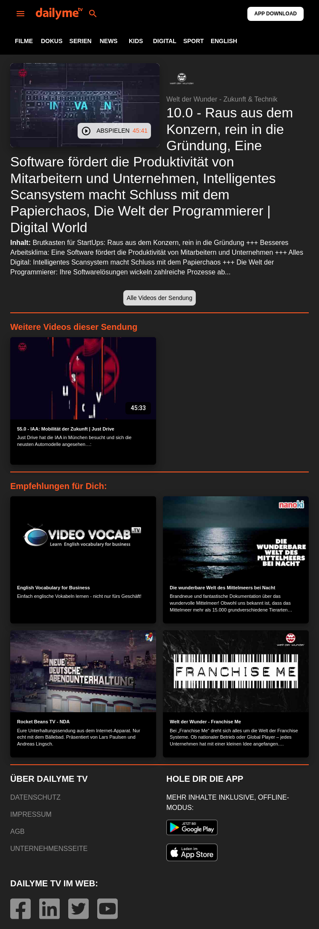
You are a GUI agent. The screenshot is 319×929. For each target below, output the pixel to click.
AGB (17, 831)
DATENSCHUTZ (35, 797)
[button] (181, 78)
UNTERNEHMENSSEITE (48, 848)
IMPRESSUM (31, 814)
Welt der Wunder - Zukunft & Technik (222, 99)
